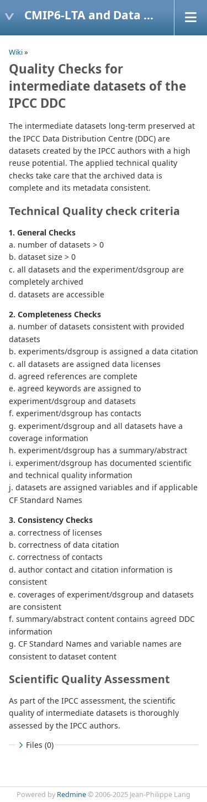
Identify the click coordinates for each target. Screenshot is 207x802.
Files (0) (35, 745)
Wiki (16, 52)
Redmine (71, 794)
